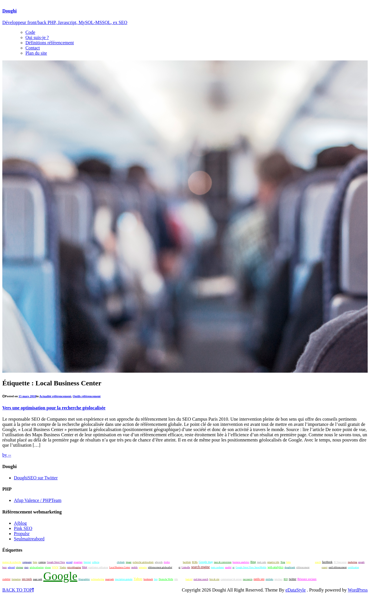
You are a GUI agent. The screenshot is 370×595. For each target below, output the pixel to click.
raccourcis (247, 579)
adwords (158, 562)
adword (11, 567)
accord (69, 562)
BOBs (195, 562)
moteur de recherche (11, 562)
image (129, 562)
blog (84, 567)
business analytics (241, 562)
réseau (48, 567)
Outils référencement (87, 396)
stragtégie (77, 562)
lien (156, 579)
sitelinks (269, 579)
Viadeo (63, 567)
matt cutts (261, 562)
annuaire (143, 567)
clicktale (121, 562)
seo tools (27, 579)
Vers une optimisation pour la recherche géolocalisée (54, 407)
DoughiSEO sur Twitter (36, 477)
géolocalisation (37, 567)
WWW (55, 567)
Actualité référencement (55, 396)
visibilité (6, 579)
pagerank (109, 579)
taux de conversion (222, 562)
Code (30, 32)
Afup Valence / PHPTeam (37, 500)
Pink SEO (23, 528)
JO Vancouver (340, 562)
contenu (42, 562)
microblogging (74, 567)
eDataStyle (295, 589)
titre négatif (176, 562)
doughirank (289, 567)
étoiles (167, 562)
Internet (87, 562)
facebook (327, 561)
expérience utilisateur (98, 567)
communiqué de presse (231, 579)
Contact (32, 47)
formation (16, 579)
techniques (316, 567)
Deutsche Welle (166, 579)
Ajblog (20, 523)
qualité (228, 567)
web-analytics (275, 567)
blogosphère (84, 579)
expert (325, 567)
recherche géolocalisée (143, 562)
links (288, 562)
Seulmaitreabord (29, 538)
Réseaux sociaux (307, 579)
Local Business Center (119, 567)
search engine (200, 567)
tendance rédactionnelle (303, 562)
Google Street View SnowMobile (251, 567)
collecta (95, 562)
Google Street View (56, 562)
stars (26, 567)
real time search (201, 579)
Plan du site (36, 53)
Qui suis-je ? (37, 37)
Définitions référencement (49, 42)
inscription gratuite (124, 579)
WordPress (358, 589)
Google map (206, 561)
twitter (292, 579)
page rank (37, 579)
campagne (27, 562)
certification (353, 567)
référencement (303, 567)
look (175, 567)
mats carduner (217, 567)
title (176, 579)
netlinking (322, 579)
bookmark (148, 579)
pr (234, 567)
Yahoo (138, 579)
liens (35, 562)
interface (278, 579)
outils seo (259, 579)
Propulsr (21, 533)
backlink (187, 562)
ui (179, 567)
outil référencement (338, 567)
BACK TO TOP (18, 589)
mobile (134, 567)
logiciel (189, 579)
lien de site (214, 579)
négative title (273, 562)
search (318, 562)
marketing (352, 562)
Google (60, 576)
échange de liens (108, 562)
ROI (286, 579)
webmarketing (97, 579)
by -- (6, 454)
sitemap (19, 567)
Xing (282, 562)
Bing (253, 561)
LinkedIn (186, 567)
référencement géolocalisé (160, 567)
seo (181, 578)
